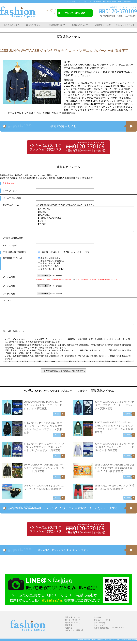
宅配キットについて (125, 25)
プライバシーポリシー (103, 620)
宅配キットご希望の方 (74, 630)
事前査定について (80, 25)
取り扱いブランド (34, 25)
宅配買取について (103, 25)
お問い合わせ (99, 622)
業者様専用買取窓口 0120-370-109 (109, 628)
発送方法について (57, 25)
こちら (73, 279)
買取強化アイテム (11, 25)
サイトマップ (99, 625)
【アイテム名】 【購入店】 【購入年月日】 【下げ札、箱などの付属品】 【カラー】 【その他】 (85, 219)
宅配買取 (68, 628)
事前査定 (68, 625)
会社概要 (97, 617)
